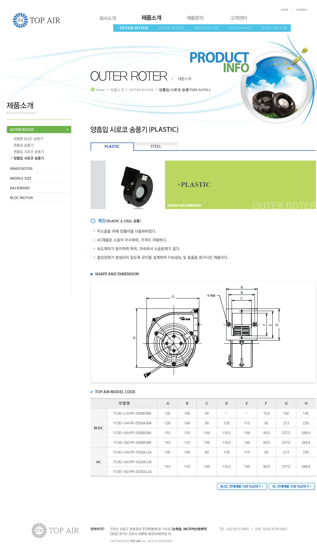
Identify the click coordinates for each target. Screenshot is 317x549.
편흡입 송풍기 (40, 145)
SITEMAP (302, 9)
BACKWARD (38, 188)
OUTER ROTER (38, 129)
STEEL (156, 146)
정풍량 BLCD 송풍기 (40, 139)
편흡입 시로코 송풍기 (40, 152)
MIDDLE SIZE (38, 178)
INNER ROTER (38, 168)
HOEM (285, 9)
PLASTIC (112, 146)
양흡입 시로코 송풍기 (40, 158)
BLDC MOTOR (38, 197)
